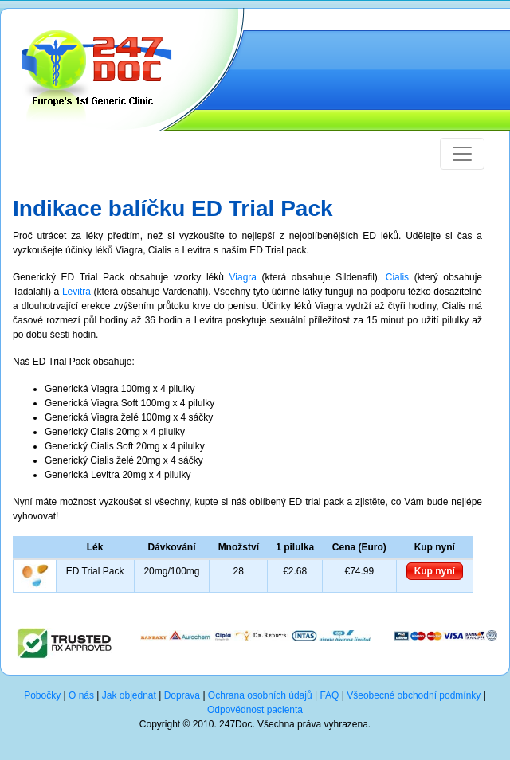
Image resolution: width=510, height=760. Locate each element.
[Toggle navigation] (462, 154)
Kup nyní (434, 571)
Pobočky (42, 695)
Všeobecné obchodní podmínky (414, 695)
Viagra (243, 277)
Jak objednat (129, 695)
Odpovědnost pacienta (255, 709)
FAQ (329, 695)
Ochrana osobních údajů (260, 695)
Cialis (397, 277)
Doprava (182, 695)
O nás (81, 695)
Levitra (76, 291)
